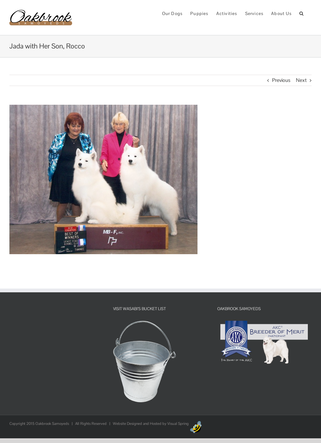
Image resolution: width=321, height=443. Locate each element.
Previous (281, 80)
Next (301, 80)
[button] (301, 13)
